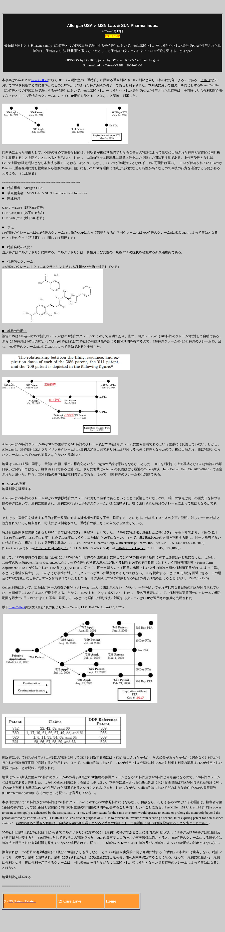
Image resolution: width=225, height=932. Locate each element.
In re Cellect (39, 80)
